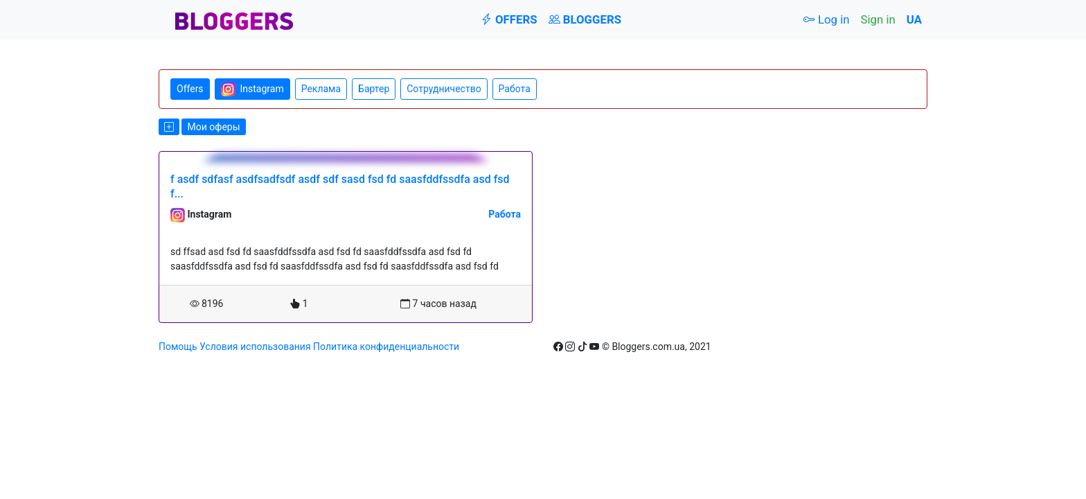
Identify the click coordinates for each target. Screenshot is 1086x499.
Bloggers (585, 19)
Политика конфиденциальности (386, 346)
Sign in (878, 19)
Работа (515, 88)
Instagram (252, 89)
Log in (826, 19)
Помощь (178, 346)
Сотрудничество (444, 88)
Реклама (321, 88)
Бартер (373, 88)
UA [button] (914, 19)
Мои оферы (213, 126)
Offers (509, 19)
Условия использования (255, 346)
